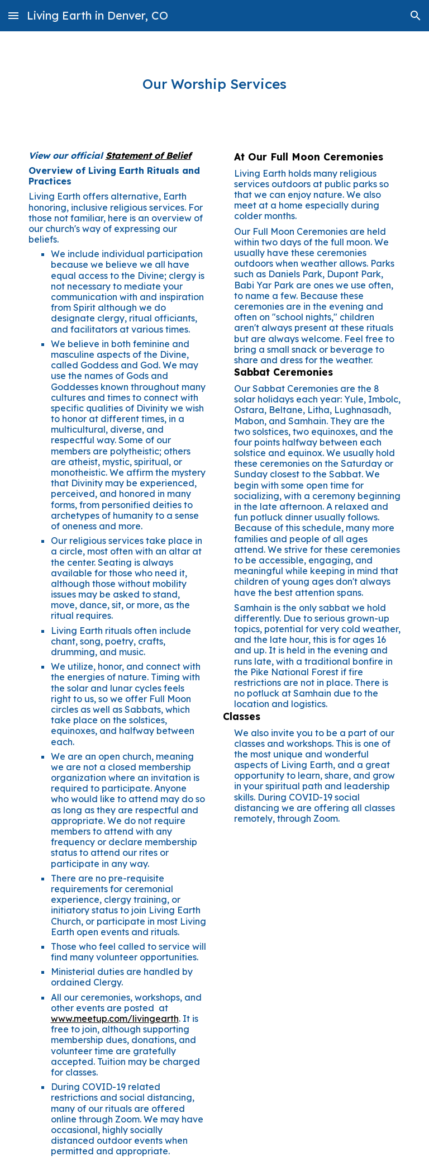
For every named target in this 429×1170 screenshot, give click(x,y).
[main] (215, 84)
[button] (13, 15)
